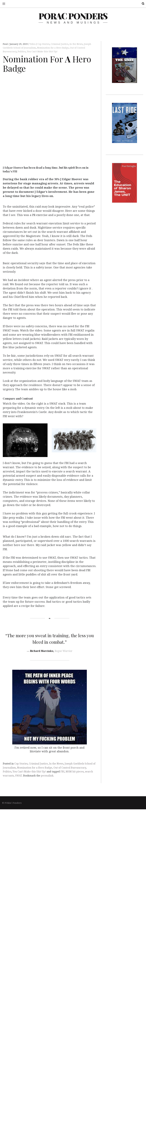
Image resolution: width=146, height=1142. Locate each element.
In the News (76, 44)
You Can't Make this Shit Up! (42, 51)
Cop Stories (43, 44)
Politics (22, 51)
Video (33, 44)
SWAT (18, 775)
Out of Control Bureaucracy (69, 767)
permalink (47, 775)
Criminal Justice (59, 44)
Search (141, 3)
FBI (62, 771)
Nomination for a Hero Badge (53, 48)
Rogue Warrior (63, 651)
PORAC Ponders (73, 15)
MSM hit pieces (75, 771)
